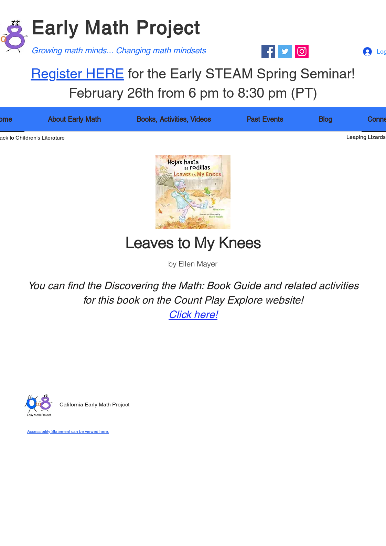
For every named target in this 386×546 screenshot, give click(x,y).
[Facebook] (268, 51)
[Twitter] (285, 51)
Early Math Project (115, 28)
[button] (174, 121)
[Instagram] (302, 51)
